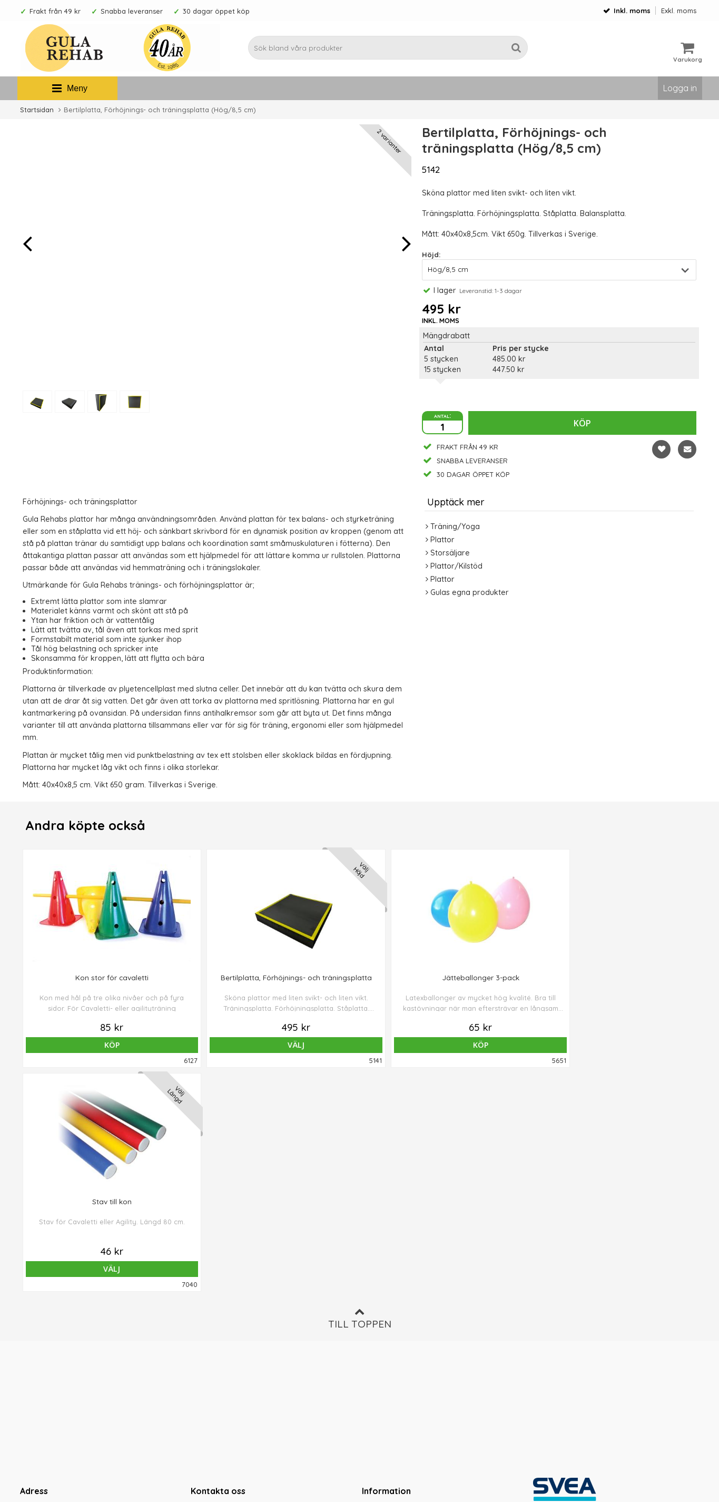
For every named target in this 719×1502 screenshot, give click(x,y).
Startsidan (37, 109)
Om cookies (383, 1314)
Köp (582, 423)
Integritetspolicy (390, 1330)
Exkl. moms (678, 10)
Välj (223, 1045)
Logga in (680, 88)
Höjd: (431, 254)
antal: (442, 415)
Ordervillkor (384, 1298)
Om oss (375, 1283)
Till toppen (359, 1094)
